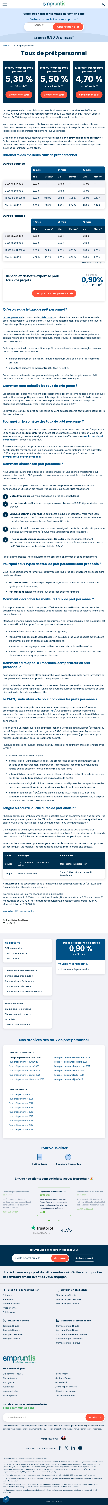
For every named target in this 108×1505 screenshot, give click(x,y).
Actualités (10, 1019)
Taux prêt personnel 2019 (20, 1107)
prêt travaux (26, 986)
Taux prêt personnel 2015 (20, 1125)
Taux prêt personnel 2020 (20, 1103)
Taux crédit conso (14, 1003)
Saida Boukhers (19, 920)
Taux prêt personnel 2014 (20, 1129)
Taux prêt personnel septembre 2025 (72, 1066)
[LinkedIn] (73, 1448)
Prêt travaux (9, 1312)
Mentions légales (63, 1378)
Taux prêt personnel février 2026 (24, 1070)
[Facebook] (59, 1448)
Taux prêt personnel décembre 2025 (26, 1079)
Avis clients (8, 1386)
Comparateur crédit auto (18, 976)
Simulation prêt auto (66, 1295)
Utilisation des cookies (65, 1391)
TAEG (52, 710)
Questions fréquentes (68, 1159)
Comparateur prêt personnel (20, 970)
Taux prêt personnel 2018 (20, 1112)
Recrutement (61, 1373)
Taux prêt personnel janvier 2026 (24, 1075)
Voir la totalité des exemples (18, 911)
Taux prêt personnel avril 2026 (23, 1061)
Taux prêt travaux (11, 1338)
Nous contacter (10, 1391)
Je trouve (60, 1258)
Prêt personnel (12, 948)
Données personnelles (66, 1386)
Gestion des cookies (65, 1395)
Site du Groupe (10, 1378)
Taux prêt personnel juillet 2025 (69, 1075)
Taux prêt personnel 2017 (20, 1116)
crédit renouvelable (30, 991)
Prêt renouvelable (11, 1303)
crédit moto (26, 981)
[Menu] (5, 4)
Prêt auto (7, 1295)
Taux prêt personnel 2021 (20, 1098)
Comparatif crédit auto (67, 1326)
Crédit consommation (16, 953)
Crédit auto (11, 958)
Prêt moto (8, 1299)
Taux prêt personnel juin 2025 (68, 1079)
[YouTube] (80, 1448)
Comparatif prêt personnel (69, 1338)
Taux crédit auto (11, 1326)
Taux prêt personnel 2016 (20, 1120)
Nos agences (9, 1382)
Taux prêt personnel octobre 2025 (70, 1061)
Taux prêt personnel (12, 1334)
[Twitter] (66, 1448)
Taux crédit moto (11, 1330)
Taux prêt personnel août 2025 (69, 1070)
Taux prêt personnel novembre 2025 (72, 1057)
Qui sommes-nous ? (13, 1373)
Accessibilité (61, 1382)
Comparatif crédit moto (68, 1330)
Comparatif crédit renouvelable (71, 1334)
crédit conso (46, 317)
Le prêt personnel (12, 317)
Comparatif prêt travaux (68, 1342)
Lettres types (39, 1159)
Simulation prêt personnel (18, 1009)
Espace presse (10, 1395)
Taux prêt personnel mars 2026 (23, 1066)
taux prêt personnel (76, 969)
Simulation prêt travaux (67, 1303)
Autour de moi (84, 1258)
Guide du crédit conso (16, 1024)
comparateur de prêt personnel (22, 456)
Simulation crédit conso (17, 1014)
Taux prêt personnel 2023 (20, 1094)
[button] (6, 1499)
